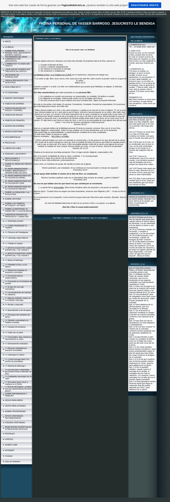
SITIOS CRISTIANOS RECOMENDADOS (14, 417)
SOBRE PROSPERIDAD (15, 411)
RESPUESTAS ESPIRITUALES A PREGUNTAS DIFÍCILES (18, 428)
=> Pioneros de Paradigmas (16, 232)
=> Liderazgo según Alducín (16, 238)
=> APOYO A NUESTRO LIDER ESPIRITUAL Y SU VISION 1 (18, 249)
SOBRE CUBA (11, 445)
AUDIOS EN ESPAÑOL (15, 126)
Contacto (9, 456)
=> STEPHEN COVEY (14, 221)
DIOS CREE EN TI (12, 87)
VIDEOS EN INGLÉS (13, 115)
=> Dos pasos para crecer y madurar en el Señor (16, 383)
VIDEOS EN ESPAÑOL (14, 104)
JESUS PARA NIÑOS (14, 400)
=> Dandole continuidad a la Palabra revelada (16, 321)
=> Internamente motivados (16, 344)
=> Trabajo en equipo (14, 243)
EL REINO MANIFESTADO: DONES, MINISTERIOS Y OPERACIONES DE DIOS (16, 171)
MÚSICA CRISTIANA (14, 132)
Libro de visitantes (12, 462)
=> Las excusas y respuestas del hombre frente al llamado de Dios (18, 372)
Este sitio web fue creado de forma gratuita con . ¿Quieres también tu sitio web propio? (85, 5)
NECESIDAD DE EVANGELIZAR (12, 76)
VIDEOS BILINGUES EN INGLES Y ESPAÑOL (15, 109)
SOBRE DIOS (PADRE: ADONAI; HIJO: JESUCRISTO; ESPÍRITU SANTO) (18, 53)
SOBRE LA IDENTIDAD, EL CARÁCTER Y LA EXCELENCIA (18, 210)
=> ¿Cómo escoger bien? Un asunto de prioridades (17, 360)
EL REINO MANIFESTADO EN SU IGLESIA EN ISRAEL (18, 177)
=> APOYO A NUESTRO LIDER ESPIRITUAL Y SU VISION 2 (18, 255)
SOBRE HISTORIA (13, 199)
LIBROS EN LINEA (13, 148)
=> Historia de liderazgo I (15, 366)
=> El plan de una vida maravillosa (14, 288)
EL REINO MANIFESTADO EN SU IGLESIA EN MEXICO (18, 188)
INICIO (8, 41)
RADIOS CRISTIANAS (14, 98)
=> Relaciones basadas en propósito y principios (16, 271)
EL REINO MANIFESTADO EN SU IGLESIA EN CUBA (18, 182)
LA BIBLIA (9, 47)
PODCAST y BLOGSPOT (15, 154)
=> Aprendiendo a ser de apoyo (18, 310)
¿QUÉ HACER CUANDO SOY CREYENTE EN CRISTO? (17, 70)
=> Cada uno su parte (14, 332)
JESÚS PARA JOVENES (15, 406)
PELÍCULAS (10, 143)
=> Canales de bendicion (15, 327)
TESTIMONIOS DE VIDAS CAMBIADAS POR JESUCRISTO (16, 59)
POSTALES (10, 434)
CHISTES (9, 439)
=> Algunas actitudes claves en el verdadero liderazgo (18, 299)
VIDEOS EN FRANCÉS (15, 120)
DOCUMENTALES (12, 137)
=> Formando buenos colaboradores (14, 277)
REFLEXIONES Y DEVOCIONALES (12, 159)
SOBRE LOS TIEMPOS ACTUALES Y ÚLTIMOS (15, 204)
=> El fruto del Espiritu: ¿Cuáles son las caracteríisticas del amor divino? (18, 389)
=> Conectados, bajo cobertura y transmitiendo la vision (18, 338)
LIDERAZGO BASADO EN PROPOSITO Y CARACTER (17, 216)
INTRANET (9, 450)
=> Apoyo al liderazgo (14, 260)
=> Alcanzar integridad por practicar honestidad (16, 349)
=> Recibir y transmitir (14, 305)
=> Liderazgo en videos (14, 355)
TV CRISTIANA (11, 93)
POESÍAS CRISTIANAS (15, 423)
